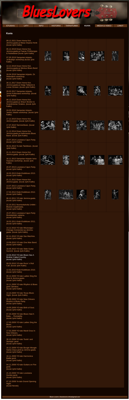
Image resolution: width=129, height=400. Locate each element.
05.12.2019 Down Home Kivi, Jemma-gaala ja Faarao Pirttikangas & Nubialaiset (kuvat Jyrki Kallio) (21, 51)
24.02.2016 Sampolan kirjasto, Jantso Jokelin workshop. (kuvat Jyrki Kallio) (22, 112)
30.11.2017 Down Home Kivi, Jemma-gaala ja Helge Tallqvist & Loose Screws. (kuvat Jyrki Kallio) (20, 85)
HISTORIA (56, 26)
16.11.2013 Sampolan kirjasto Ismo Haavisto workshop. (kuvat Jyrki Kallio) (21, 161)
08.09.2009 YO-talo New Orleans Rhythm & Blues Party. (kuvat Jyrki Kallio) (20, 301)
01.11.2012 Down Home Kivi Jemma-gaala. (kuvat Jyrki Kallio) (20, 181)
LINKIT (120, 26)
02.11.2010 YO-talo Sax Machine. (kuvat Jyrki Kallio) (20, 237)
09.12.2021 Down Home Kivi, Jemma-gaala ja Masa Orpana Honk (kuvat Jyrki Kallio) (21, 43)
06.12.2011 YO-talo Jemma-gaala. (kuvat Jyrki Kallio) (21, 199)
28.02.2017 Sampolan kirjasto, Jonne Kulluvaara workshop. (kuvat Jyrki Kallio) (21, 93)
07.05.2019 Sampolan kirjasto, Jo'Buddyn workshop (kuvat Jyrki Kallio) (20, 59)
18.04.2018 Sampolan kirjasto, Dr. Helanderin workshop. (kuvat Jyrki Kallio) (20, 76)
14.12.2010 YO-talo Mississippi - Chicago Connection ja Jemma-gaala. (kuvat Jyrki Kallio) (20, 230)
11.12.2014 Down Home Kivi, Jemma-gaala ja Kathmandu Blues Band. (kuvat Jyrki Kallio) (21, 133)
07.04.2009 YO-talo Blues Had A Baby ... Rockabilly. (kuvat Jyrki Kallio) (20, 316)
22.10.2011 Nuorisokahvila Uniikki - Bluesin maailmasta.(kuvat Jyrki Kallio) (21, 207)
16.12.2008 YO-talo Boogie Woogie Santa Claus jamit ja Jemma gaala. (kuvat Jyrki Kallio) (21, 350)
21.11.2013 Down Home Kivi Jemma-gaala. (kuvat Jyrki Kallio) (20, 153)
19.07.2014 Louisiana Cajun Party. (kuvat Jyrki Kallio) (21, 141)
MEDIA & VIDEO (104, 26)
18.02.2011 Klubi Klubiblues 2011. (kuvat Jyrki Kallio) (21, 222)
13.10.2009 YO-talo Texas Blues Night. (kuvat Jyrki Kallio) (20, 294)
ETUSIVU (10, 26)
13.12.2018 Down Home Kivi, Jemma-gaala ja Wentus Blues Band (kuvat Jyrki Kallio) (21, 68)
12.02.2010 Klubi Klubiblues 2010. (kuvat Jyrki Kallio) (21, 271)
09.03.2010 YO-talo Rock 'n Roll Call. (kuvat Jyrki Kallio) (20, 264)
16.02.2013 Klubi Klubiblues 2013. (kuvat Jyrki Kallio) (21, 174)
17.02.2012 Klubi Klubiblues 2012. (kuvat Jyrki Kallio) (21, 193)
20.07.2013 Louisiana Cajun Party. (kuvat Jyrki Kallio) (21, 168)
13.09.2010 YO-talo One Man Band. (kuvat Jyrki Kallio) (21, 243)
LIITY (26, 26)
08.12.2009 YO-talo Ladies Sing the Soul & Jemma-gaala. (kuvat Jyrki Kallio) (21, 278)
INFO (41, 26)
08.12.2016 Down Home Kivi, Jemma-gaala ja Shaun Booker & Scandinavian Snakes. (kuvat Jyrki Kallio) (21, 103)
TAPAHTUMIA (72, 26)
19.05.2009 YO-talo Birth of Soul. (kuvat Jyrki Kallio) (20, 308)
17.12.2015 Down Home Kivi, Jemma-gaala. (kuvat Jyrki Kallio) (20, 120)
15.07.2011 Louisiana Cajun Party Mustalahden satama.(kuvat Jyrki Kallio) (20, 215)
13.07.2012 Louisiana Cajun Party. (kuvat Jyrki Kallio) (21, 187)
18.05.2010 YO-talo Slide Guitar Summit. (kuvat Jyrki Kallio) (20, 250)
